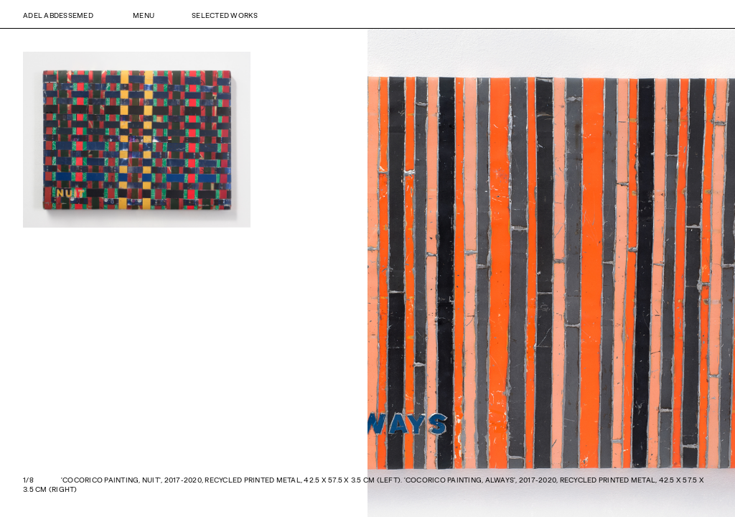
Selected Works (225, 15)
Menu (143, 15)
